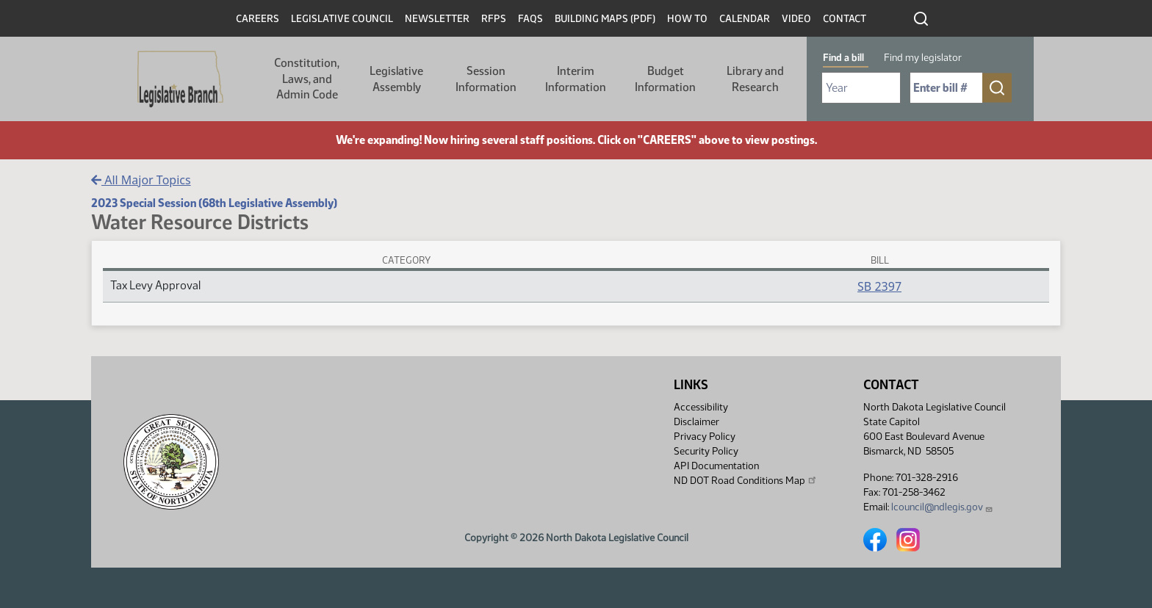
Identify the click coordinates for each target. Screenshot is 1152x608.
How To (687, 18)
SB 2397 (879, 286)
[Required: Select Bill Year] (861, 88)
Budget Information (665, 79)
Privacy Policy (704, 436)
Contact (844, 18)
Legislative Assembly (396, 79)
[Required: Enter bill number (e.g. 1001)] (946, 88)
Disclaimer (696, 422)
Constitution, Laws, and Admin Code (306, 78)
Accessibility (701, 407)
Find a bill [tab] (843, 57)
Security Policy (706, 451)
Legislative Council (342, 18)
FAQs (530, 18)
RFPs (493, 18)
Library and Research (755, 79)
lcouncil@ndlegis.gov (942, 507)
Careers (257, 18)
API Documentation (716, 466)
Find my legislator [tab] (923, 57)
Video (796, 18)
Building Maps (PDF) (605, 18)
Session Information (486, 79)
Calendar (744, 18)
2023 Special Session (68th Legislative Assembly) (214, 203)
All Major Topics (141, 180)
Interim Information (575, 79)
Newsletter (437, 18)
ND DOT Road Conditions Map (746, 480)
